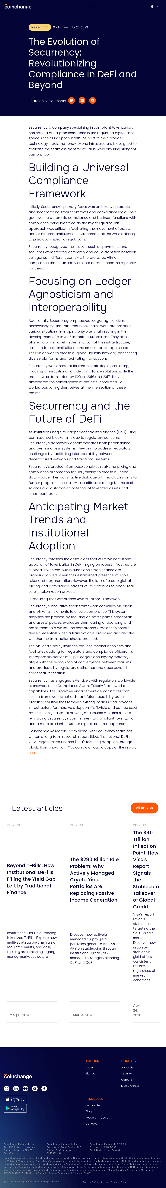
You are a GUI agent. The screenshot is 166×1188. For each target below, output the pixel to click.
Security (126, 1073)
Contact (91, 1123)
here (32, 752)
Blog (89, 1111)
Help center (93, 1105)
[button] (156, 6)
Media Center (130, 1086)
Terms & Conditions (96, 1182)
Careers (126, 1080)
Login (89, 1067)
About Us (127, 1067)
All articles (144, 808)
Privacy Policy (119, 1182)
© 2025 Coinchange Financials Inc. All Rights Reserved (32, 1181)
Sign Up (91, 1073)
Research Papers (97, 1117)
